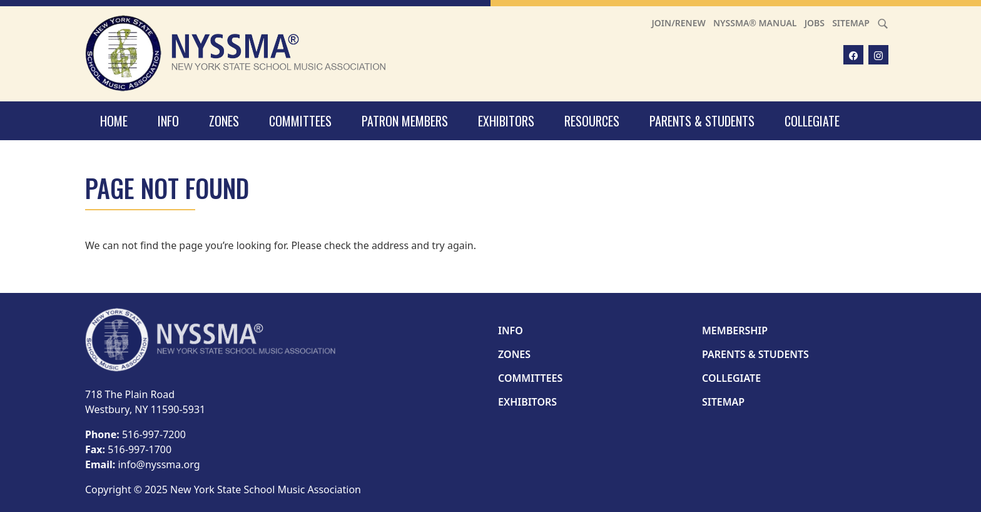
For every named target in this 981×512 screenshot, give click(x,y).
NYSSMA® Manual (755, 23)
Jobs (815, 23)
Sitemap (851, 23)
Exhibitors (506, 120)
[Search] (882, 23)
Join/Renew (679, 23)
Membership (735, 330)
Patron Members (405, 120)
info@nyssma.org (159, 464)
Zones (224, 120)
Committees (300, 120)
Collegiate (812, 120)
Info (168, 120)
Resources (591, 120)
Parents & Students (702, 120)
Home (114, 120)
